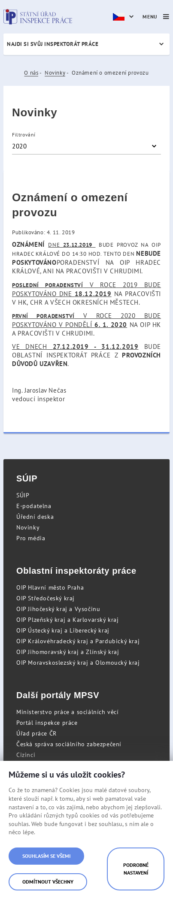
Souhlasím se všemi (46, 856)
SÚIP (22, 495)
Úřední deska (35, 517)
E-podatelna (34, 506)
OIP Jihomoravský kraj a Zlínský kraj (67, 652)
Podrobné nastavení (136, 869)
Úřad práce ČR (36, 733)
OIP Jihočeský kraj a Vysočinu (58, 609)
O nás (31, 72)
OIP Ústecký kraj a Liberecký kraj (62, 630)
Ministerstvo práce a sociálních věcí (67, 712)
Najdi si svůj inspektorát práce (52, 44)
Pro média (30, 538)
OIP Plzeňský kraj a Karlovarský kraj (67, 620)
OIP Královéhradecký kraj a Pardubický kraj (78, 641)
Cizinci (25, 755)
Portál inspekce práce (47, 722)
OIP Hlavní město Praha (50, 587)
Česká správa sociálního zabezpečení (68, 744)
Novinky (55, 72)
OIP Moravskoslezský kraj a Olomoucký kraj (78, 662)
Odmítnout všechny (47, 881)
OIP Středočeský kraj (45, 598)
